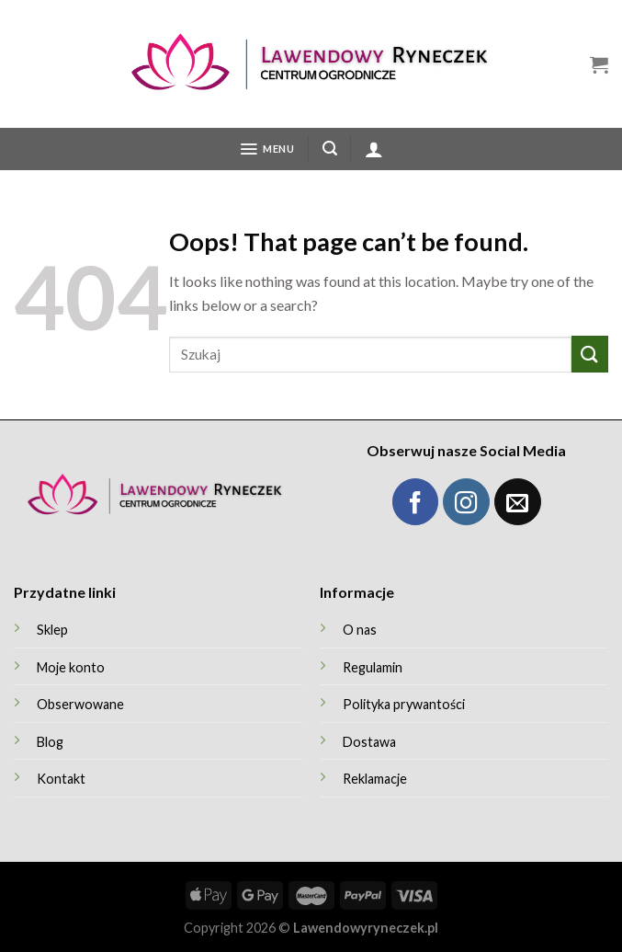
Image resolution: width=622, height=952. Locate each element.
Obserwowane (80, 704)
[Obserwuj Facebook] (415, 501)
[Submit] (589, 354)
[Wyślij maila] (517, 501)
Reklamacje (375, 778)
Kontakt (61, 778)
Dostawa (369, 742)
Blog (50, 742)
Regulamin (372, 667)
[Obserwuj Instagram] (466, 501)
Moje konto (71, 667)
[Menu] (267, 149)
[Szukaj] (329, 148)
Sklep (52, 629)
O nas (360, 629)
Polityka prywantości (404, 704)
